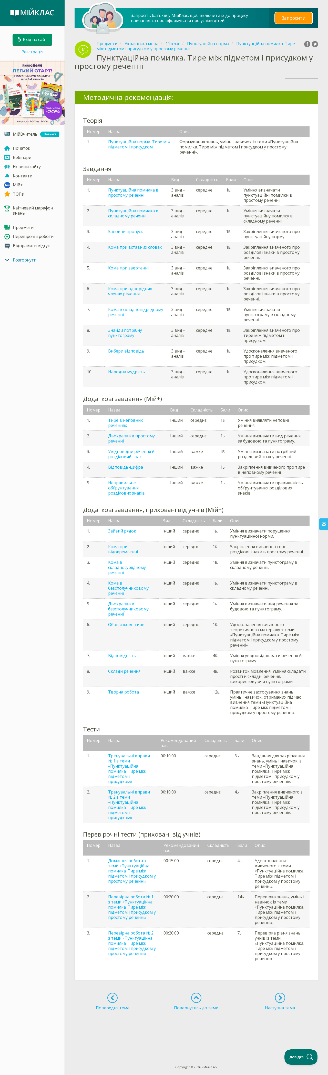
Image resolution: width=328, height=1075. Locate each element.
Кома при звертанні (128, 268)
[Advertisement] (196, 1028)
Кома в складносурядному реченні (127, 567)
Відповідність (122, 655)
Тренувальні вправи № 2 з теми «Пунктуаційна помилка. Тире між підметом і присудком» (129, 804)
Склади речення (124, 671)
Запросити (293, 17)
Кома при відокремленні (123, 549)
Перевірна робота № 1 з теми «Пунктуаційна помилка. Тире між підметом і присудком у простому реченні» (132, 907)
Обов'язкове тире (126, 624)
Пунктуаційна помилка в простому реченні (133, 192)
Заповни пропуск (125, 231)
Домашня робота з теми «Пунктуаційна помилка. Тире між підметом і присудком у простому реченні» (132, 871)
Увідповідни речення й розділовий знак (131, 454)
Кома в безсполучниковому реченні (128, 588)
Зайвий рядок (122, 531)
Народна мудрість (126, 372)
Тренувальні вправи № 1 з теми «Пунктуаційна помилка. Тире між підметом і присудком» (129, 768)
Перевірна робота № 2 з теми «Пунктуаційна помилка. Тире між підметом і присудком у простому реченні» (132, 943)
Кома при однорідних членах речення (130, 291)
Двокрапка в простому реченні (131, 438)
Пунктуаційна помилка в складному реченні (133, 213)
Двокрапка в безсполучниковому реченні (128, 609)
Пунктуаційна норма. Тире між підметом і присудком (139, 144)
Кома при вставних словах (135, 247)
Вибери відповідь (126, 351)
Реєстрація (32, 51)
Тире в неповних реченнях (125, 422)
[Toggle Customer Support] (301, 1057)
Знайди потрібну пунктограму (125, 332)
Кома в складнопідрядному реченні (135, 312)
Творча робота (123, 692)
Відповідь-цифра (125, 467)
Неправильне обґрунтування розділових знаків (126, 488)
